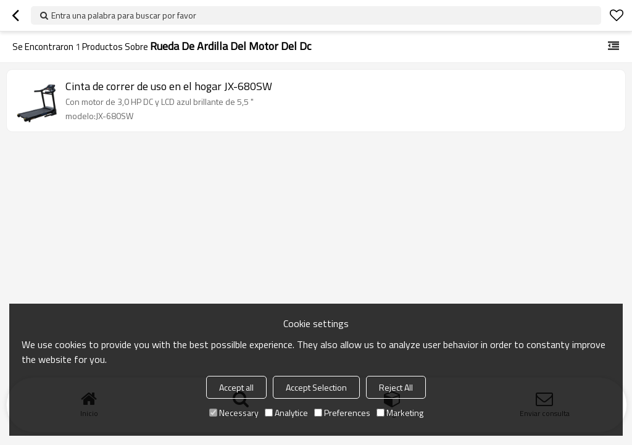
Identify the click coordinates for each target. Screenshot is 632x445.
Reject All (396, 387)
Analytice (286, 412)
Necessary (234, 412)
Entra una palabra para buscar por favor (123, 15)
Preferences (342, 412)
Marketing (399, 412)
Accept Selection (316, 387)
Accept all (236, 387)
